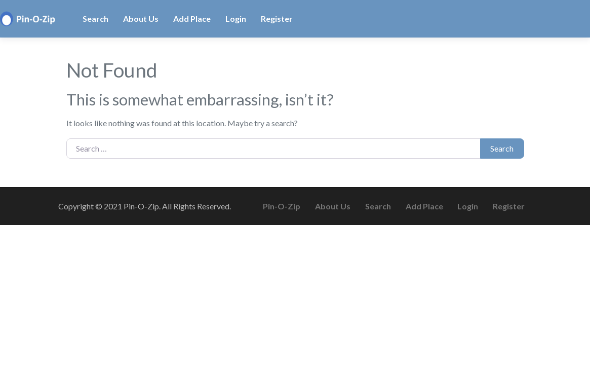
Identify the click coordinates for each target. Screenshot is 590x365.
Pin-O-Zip (281, 206)
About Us (141, 18)
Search (95, 18)
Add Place (192, 18)
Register (277, 18)
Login (235, 18)
